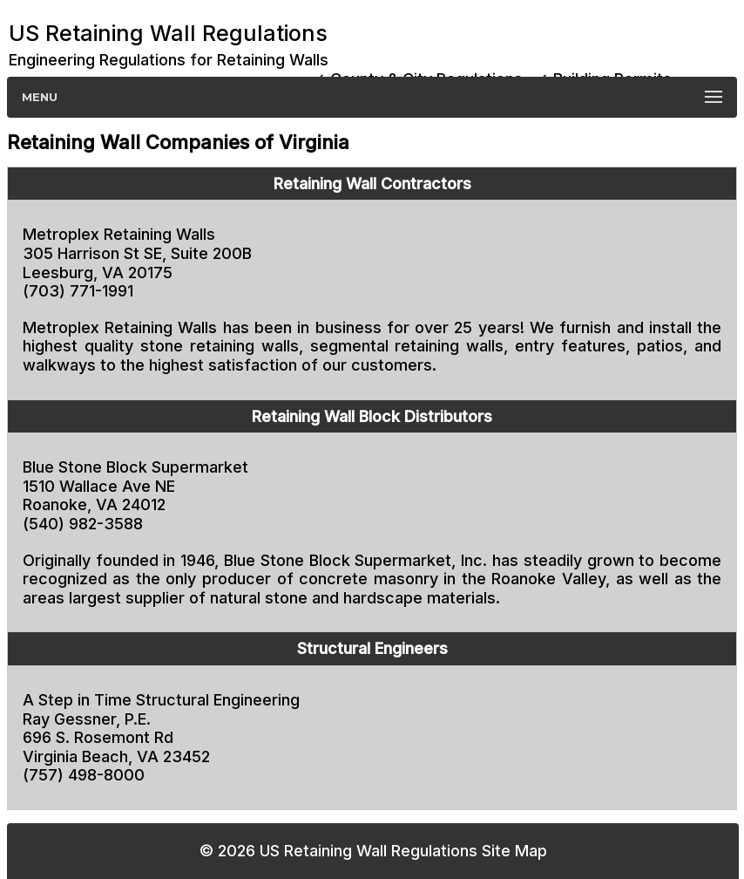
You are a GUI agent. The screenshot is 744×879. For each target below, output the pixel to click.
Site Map (514, 851)
